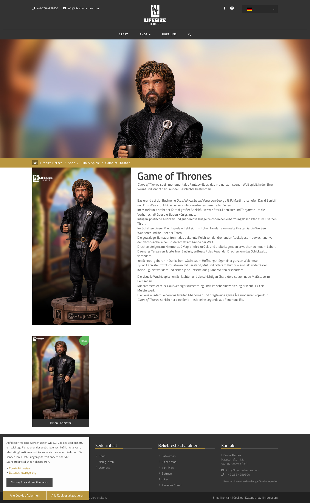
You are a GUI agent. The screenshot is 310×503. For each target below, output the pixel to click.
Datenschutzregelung (22, 472)
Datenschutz (253, 497)
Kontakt (226, 497)
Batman (167, 473)
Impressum (270, 497)
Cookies (238, 497)
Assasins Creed (171, 485)
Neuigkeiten (106, 461)
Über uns (169, 34)
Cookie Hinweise (19, 468)
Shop (145, 34)
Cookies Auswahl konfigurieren (29, 482)
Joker (165, 479)
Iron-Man (168, 467)
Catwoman (169, 456)
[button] (190, 34)
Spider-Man (169, 461)
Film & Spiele (90, 163)
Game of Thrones (117, 163)
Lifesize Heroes (51, 163)
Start (123, 34)
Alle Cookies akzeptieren (67, 495)
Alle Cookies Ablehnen (25, 495)
